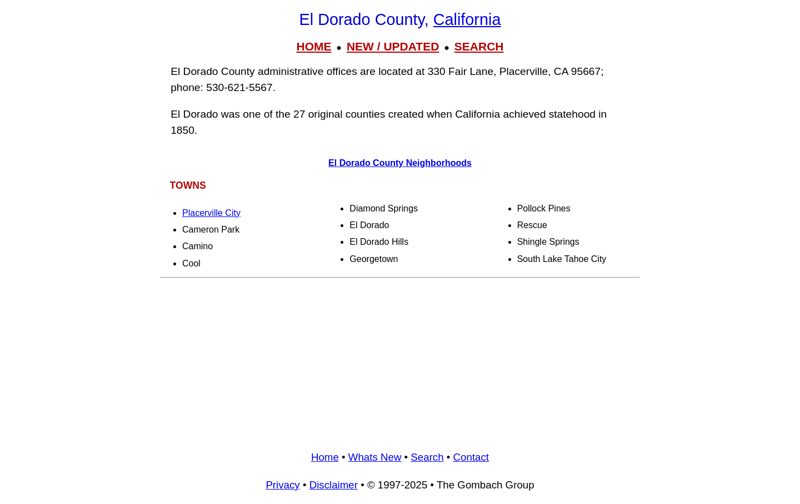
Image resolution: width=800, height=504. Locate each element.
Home (325, 457)
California (467, 19)
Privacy (282, 485)
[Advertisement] (400, 360)
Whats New (375, 457)
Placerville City (211, 213)
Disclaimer (333, 485)
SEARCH (479, 46)
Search (427, 457)
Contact (471, 457)
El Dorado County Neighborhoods (400, 163)
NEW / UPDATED (393, 46)
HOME (313, 46)
